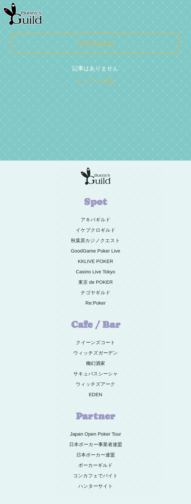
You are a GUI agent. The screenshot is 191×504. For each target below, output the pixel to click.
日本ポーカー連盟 (95, 455)
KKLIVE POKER (95, 261)
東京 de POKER (95, 282)
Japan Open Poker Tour (95, 434)
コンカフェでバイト (95, 475)
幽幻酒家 (95, 363)
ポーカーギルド (95, 465)
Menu (180, 2)
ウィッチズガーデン (95, 353)
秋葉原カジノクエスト (95, 240)
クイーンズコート (95, 342)
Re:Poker (95, 303)
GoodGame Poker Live (95, 251)
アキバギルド (96, 219)
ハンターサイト (95, 486)
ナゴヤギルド (96, 292)
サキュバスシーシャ (95, 373)
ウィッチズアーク (95, 384)
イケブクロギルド (96, 230)
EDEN (95, 394)
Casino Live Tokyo (95, 271)
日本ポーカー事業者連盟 (95, 444)
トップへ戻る (95, 81)
